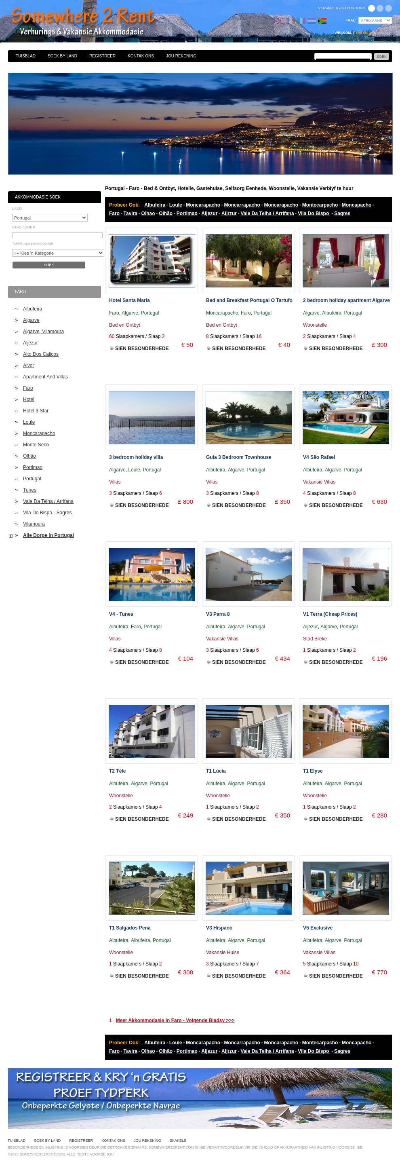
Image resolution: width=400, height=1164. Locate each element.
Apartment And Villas (45, 377)
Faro (28, 388)
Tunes (29, 490)
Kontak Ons (141, 56)
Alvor (28, 365)
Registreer (102, 56)
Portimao (32, 467)
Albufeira (32, 309)
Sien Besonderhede (142, 348)
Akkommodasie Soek (38, 197)
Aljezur (30, 343)
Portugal (32, 479)
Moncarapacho (39, 433)
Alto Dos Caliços (41, 354)
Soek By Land (62, 56)
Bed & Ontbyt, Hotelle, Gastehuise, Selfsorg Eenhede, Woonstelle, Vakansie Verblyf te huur (92, 22)
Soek (49, 265)
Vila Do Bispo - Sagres (47, 512)
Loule (29, 422)
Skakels (178, 1141)
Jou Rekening (181, 56)
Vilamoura (34, 524)
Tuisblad (26, 56)
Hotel (28, 399)
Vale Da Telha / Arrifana (48, 501)
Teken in (363, 33)
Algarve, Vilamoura (43, 331)
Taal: (351, 20)
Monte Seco (36, 445)
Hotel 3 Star (35, 411)
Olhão (29, 456)
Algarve (31, 320)
